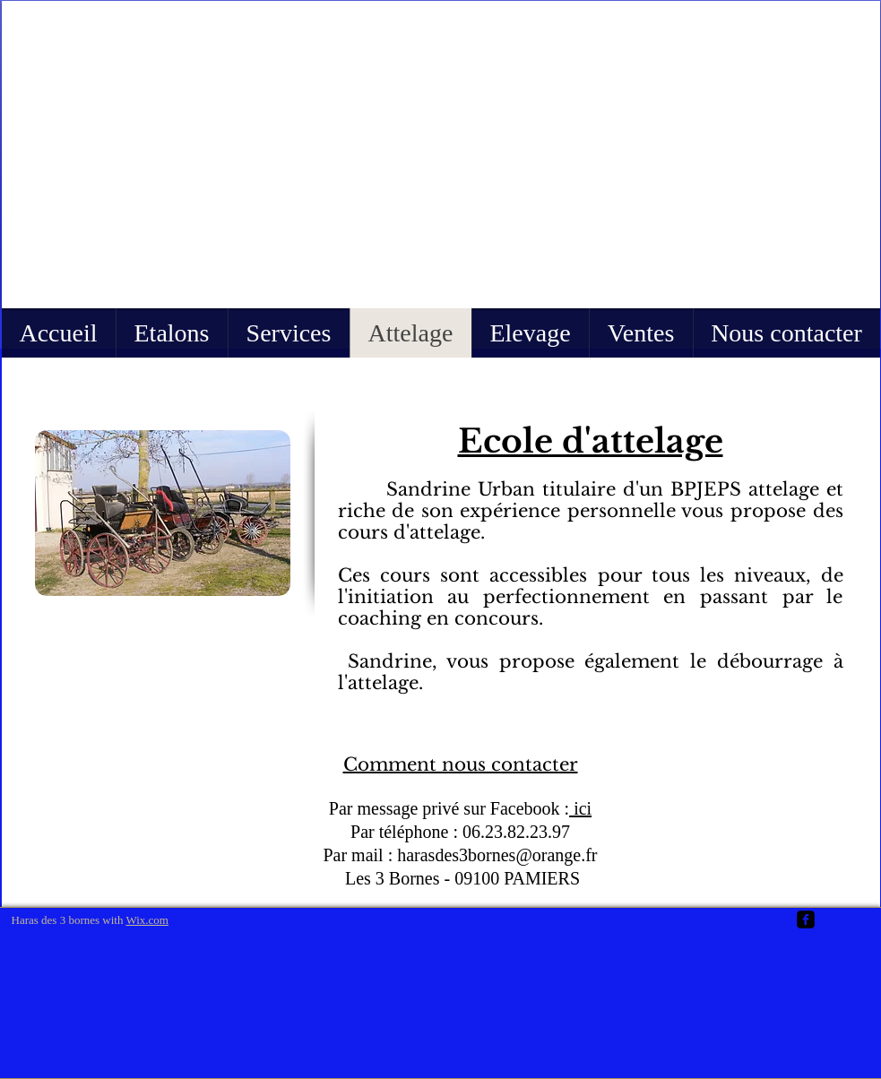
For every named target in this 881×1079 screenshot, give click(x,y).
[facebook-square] (806, 919)
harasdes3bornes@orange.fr (497, 855)
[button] (441, 154)
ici (580, 808)
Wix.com (146, 920)
